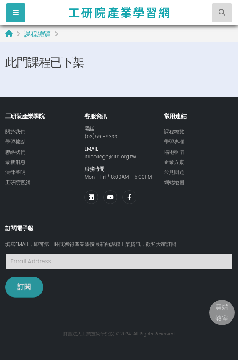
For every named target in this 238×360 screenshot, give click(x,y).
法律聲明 (15, 172)
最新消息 (15, 162)
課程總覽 (37, 34)
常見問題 (174, 172)
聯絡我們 (15, 152)
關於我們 (15, 131)
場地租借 (174, 152)
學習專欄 (174, 141)
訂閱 (24, 287)
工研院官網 (17, 182)
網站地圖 (174, 182)
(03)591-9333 (100, 136)
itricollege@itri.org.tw (110, 156)
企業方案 (174, 162)
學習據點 (15, 141)
